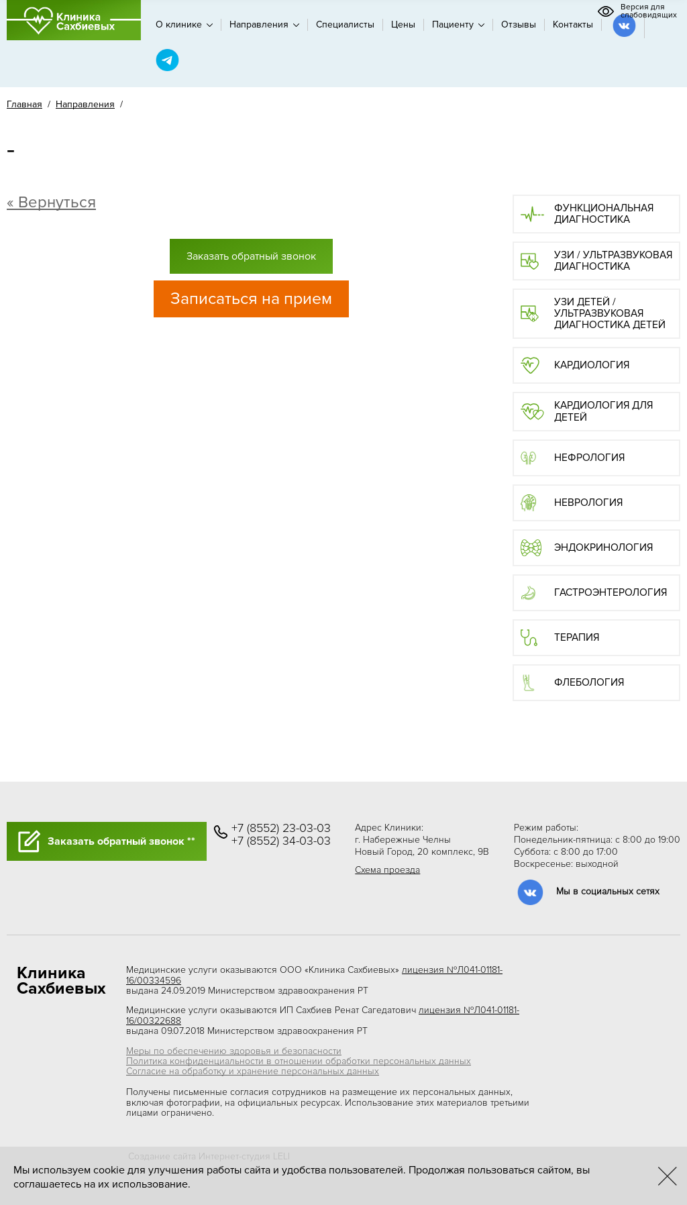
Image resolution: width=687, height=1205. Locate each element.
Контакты (573, 24)
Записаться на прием (251, 299)
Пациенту (458, 24)
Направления (264, 24)
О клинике (184, 24)
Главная (24, 104)
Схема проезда (387, 870)
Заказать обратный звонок (251, 256)
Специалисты (345, 24)
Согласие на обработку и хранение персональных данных (252, 1071)
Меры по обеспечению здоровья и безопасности (233, 1051)
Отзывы (518, 24)
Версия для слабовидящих (637, 11)
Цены (403, 24)
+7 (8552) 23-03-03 (281, 828)
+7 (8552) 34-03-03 (281, 841)
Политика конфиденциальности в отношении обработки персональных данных (298, 1061)
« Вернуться (51, 202)
